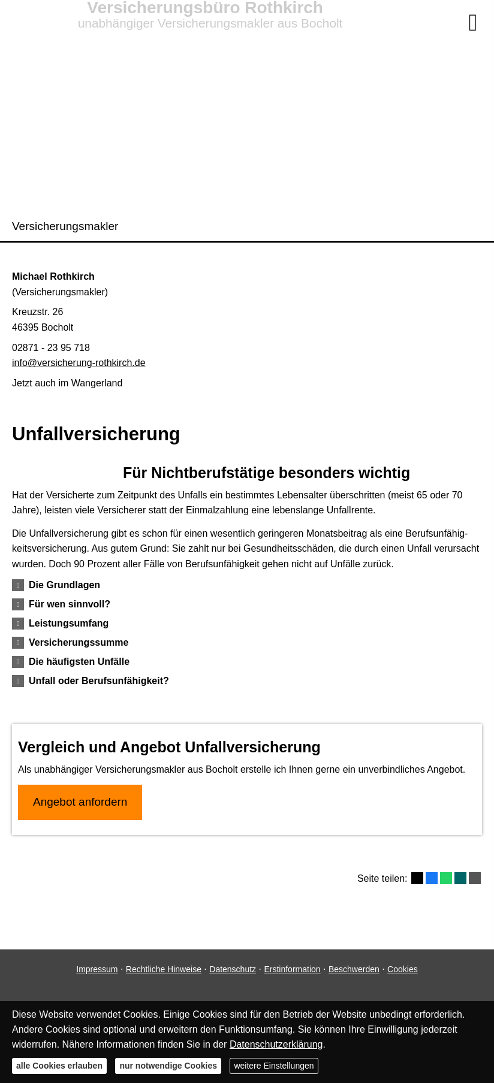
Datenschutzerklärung (276, 1044)
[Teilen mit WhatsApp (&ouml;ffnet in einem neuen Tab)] (446, 878)
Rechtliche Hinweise (163, 969)
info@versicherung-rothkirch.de (79, 363)
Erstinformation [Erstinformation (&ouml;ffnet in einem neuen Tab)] (292, 969)
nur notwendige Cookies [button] (168, 1065)
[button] (64, 585)
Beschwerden (354, 969)
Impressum (97, 969)
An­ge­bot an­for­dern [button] (80, 801)
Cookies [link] (402, 969)
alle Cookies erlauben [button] (59, 1065)
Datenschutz (232, 969)
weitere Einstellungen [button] (274, 1065)
